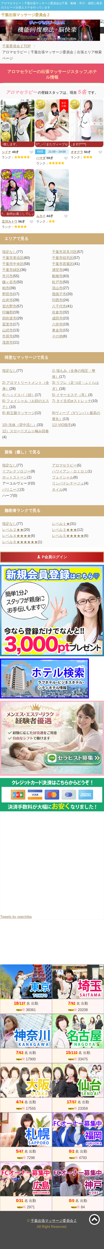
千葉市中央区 (13, 264)
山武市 (7, 330)
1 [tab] (45, 37)
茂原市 (7, 342)
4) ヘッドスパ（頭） (18, 395)
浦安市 (57, 270)
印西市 (57, 300)
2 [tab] (52, 37)
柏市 (5, 288)
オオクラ (77, 152)
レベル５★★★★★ (68, 536)
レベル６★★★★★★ (20, 542)
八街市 (57, 324)
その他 (57, 336)
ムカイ (41, 216)
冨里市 (7, 324)
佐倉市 (57, 312)
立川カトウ (9, 221)
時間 (40, 151)
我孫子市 (59, 294)
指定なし (9, 252)
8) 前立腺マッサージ (18, 413)
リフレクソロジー (16, 471)
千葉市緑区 (11, 270)
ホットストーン (14, 477)
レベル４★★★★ (16, 536)
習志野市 (9, 306)
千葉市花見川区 (64, 252)
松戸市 (57, 282)
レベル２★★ (13, 530)
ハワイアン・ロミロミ (70, 471)
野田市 (7, 294)
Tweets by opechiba (16, 917)
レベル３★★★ (64, 530)
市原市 (7, 336)
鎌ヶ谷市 (9, 282)
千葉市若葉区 (62, 264)
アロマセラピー (64, 465)
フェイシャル (62, 477)
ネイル (57, 489)
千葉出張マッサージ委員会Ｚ (54, 1221)
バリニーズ (11, 489)
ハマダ (41, 158)
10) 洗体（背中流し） (19, 425)
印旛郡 (7, 312)
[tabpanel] (52, 30)
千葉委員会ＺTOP (16, 46)
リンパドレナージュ (68, 483)
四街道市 (9, 318)
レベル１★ (61, 524)
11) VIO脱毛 (61, 425)
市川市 (7, 276)
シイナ (6, 152)
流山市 (57, 288)
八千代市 (59, 306)
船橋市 (57, 276)
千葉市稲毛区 (62, 258)
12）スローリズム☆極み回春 (25, 431)
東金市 (57, 330)
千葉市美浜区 (13, 258)
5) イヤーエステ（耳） (70, 395)
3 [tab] (58, 37)
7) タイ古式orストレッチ (71, 401)
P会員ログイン (52, 557)
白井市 (7, 300)
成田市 (57, 318)
